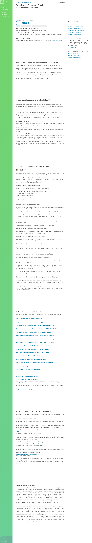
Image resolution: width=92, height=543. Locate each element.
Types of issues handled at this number (76, 30)
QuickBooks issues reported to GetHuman (25, 389)
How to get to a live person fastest (75, 26)
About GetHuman (5, 16)
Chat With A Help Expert (73, 47)
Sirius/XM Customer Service (74, 55)
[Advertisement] (40, 51)
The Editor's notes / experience (74, 32)
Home (2, 7)
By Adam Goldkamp (23, 169)
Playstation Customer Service (74, 57)
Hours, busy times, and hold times (75, 28)
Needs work (59, 530)
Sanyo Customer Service (73, 53)
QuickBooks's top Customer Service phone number (79, 24)
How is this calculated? (57, 40)
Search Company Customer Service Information (5, 11)
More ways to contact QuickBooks (75, 34)
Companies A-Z (4, 14)
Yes (54, 530)
